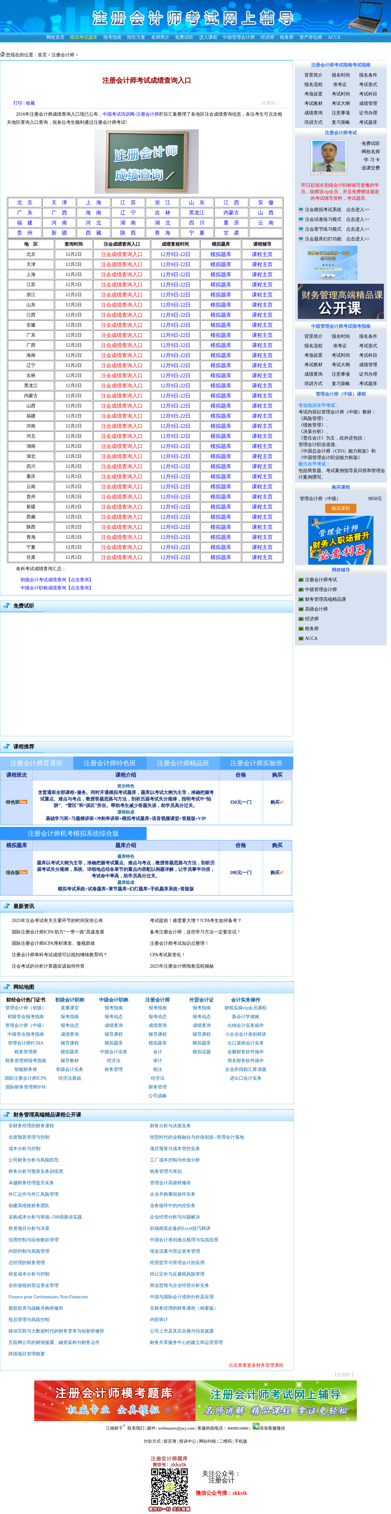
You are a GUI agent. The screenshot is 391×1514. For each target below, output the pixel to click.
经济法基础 (69, 1078)
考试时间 (341, 94)
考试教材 (313, 103)
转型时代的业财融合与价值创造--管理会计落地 (197, 1137)
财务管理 (114, 1069)
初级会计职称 (69, 999)
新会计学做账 (245, 1016)
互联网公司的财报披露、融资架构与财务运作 (54, 1342)
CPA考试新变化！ (168, 954)
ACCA (334, 37)
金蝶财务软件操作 (245, 1051)
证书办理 (368, 112)
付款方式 (152, 1441)
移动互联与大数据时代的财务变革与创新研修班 (56, 1331)
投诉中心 (187, 1441)
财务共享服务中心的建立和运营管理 (186, 1342)
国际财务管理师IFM (26, 1087)
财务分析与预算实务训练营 (35, 1171)
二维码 (225, 1441)
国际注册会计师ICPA (26, 1078)
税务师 (287, 37)
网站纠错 (207, 1441)
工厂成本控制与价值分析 (175, 1160)
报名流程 (313, 84)
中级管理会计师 (239, 37)
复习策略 (341, 122)
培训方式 (313, 122)
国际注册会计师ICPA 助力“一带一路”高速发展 (58, 932)
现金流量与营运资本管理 (175, 1251)
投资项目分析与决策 (29, 1228)
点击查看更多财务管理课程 (256, 1365)
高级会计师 (316, 609)
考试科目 (368, 94)
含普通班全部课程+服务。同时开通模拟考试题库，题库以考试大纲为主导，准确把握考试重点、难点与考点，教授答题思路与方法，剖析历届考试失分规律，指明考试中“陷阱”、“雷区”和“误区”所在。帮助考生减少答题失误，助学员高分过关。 (126, 799)
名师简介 (160, 37)
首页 (42, 54)
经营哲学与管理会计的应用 (177, 1262)
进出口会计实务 (246, 1078)
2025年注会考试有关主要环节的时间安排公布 (57, 920)
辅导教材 (70, 1060)
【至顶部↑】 (344, 1374)
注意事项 (341, 112)
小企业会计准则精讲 (245, 1034)
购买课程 (341, 487)
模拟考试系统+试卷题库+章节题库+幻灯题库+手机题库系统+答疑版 (126, 889)
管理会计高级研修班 (170, 1182)
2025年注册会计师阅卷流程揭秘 (182, 966)
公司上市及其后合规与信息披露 (182, 1331)
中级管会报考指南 (25, 1034)
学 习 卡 (372, 159)
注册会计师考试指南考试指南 (340, 65)
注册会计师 (62, 54)
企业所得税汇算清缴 (245, 1069)
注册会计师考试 (341, 132)
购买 (277, 802)
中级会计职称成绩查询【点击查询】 (57, 587)
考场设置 (313, 94)
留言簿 (170, 1441)
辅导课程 (70, 1043)
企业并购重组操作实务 (172, 1194)
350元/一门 (241, 802)
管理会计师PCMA (26, 1043)
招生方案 (136, 37)
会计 (157, 1051)
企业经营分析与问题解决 (175, 1217)
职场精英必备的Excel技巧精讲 (180, 1228)
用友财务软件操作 (245, 1060)
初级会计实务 (69, 1069)
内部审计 (159, 1319)
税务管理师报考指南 (25, 1060)
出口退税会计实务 (245, 1043)
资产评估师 (310, 37)
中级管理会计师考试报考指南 (340, 326)
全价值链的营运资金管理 (33, 1285)
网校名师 (371, 151)
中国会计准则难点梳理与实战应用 (184, 1239)
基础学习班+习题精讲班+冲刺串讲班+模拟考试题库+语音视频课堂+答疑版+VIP (126, 818)
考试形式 (368, 84)
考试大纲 (341, 103)
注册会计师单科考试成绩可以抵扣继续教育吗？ (60, 954)
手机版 (241, 1441)
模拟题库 (70, 1051)
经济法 (114, 1060)
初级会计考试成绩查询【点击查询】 (57, 579)
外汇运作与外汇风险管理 (33, 1194)
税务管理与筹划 (166, 1171)
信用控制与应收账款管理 (33, 1239)
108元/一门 (241, 872)
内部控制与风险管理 (29, 1251)
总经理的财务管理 (26, 1262)
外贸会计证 (201, 999)
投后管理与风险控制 (29, 1319)
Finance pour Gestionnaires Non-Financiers (48, 1296)
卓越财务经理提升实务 (31, 1182)
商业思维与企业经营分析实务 (179, 1285)
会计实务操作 (245, 999)
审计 (157, 1060)
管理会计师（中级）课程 (341, 394)
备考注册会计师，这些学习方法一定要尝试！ (195, 932)
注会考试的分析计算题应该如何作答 (48, 966)
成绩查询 (70, 1034)
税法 (157, 1069)
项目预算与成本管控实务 (175, 1148)
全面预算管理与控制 (29, 1137)
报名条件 (368, 75)
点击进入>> (357, 209)
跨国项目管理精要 (26, 1353)
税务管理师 (25, 1051)
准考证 (341, 84)
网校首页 (55, 37)
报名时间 (341, 75)
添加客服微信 (272, 1428)
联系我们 (135, 1428)
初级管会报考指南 (25, 1016)
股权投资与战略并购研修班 (35, 1308)
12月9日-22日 (175, 254)
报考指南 (112, 37)
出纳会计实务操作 (245, 1025)
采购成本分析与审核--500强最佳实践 (45, 1217)
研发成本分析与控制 (29, 1274)
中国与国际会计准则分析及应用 (182, 1296)
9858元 (375, 498)
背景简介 (313, 75)
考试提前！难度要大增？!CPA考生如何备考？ (196, 920)
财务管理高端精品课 (325, 599)
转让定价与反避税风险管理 (177, 1274)
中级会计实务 (113, 1051)
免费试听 (184, 37)
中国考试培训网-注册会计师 (131, 114)
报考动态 (70, 1025)
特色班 (13, 802)
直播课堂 (70, 1007)
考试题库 (368, 122)
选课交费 (371, 168)
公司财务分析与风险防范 (33, 1160)
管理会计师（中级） (25, 1025)
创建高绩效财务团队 (29, 1205)
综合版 (13, 872)
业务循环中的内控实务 (172, 1205)
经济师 (267, 37)
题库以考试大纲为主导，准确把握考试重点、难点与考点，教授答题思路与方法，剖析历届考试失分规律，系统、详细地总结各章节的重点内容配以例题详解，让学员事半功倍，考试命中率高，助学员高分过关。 (126, 869)
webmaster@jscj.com (176, 1428)
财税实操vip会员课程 (245, 1007)
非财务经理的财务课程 (31, 1125)
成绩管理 (368, 103)
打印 (17, 103)
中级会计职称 (113, 999)
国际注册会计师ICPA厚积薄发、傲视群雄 (53, 943)
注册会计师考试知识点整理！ (179, 943)
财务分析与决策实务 (170, 1125)
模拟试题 (202, 1051)
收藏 (30, 103)
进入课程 (208, 37)
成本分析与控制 (24, 1148)
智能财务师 (25, 1069)
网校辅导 (341, 570)
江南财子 (114, 1428)
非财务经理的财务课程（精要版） (184, 1308)
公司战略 (158, 1095)
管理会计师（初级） (25, 1007)
